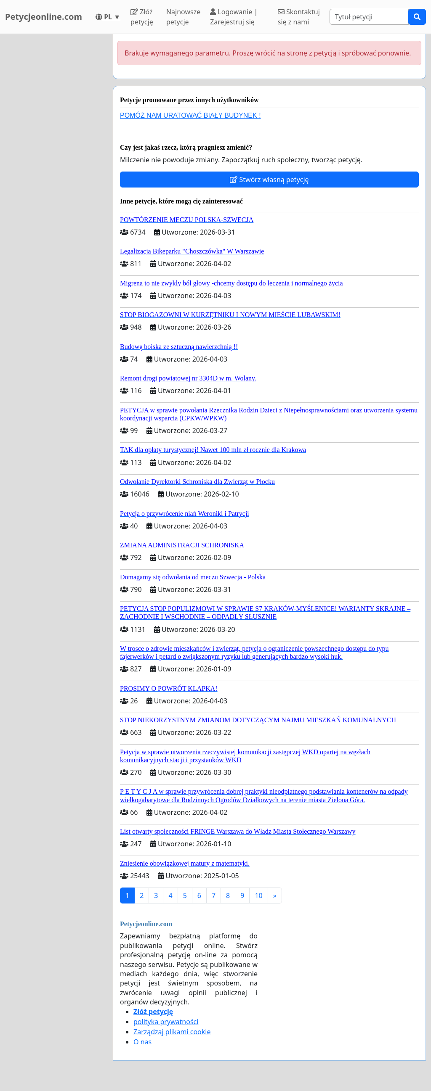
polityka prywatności (165, 1021)
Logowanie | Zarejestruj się (234, 16)
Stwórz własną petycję (269, 179)
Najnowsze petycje (183, 16)
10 (258, 895)
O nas (142, 1041)
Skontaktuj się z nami (299, 16)
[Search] (369, 17)
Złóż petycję (141, 16)
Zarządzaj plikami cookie (171, 1031)
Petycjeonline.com (43, 16)
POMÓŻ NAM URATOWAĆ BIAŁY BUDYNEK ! (190, 115)
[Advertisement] (54, 160)
